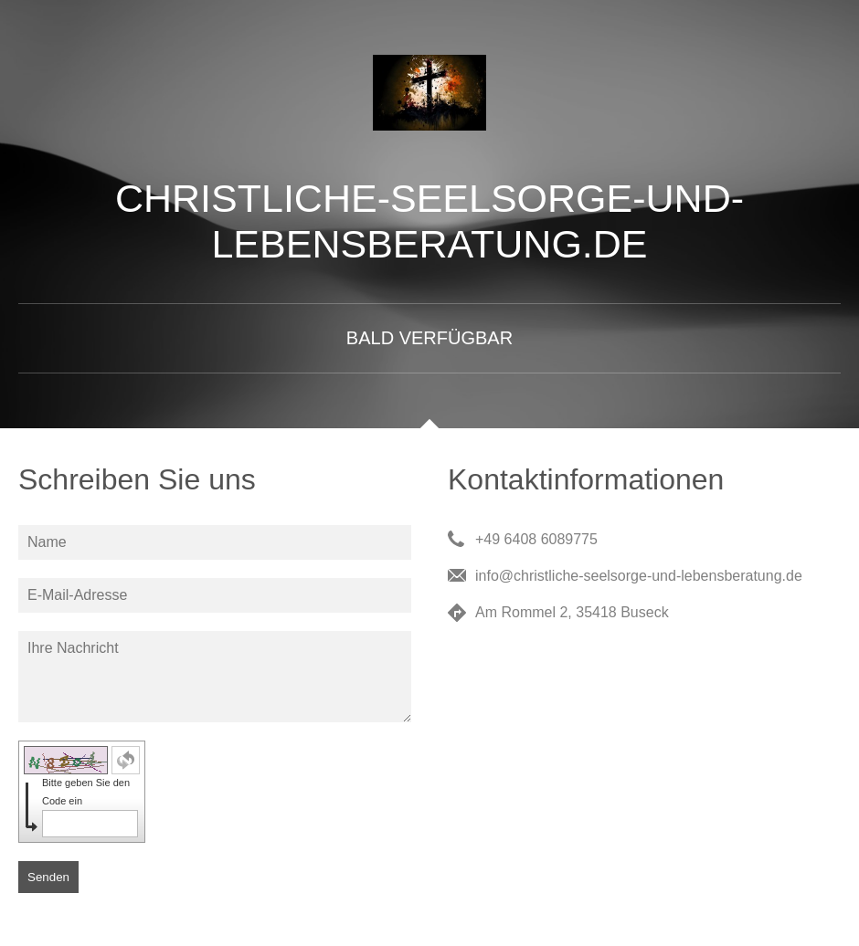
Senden (48, 877)
